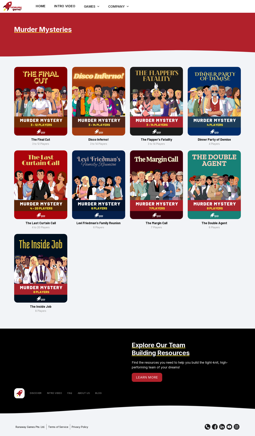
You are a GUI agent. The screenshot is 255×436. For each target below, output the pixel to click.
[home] (12, 6)
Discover (35, 393)
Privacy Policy (80, 426)
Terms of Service (58, 426)
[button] (92, 6)
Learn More (147, 377)
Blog (98, 393)
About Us (84, 393)
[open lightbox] (64, 6)
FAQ (69, 393)
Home (41, 6)
